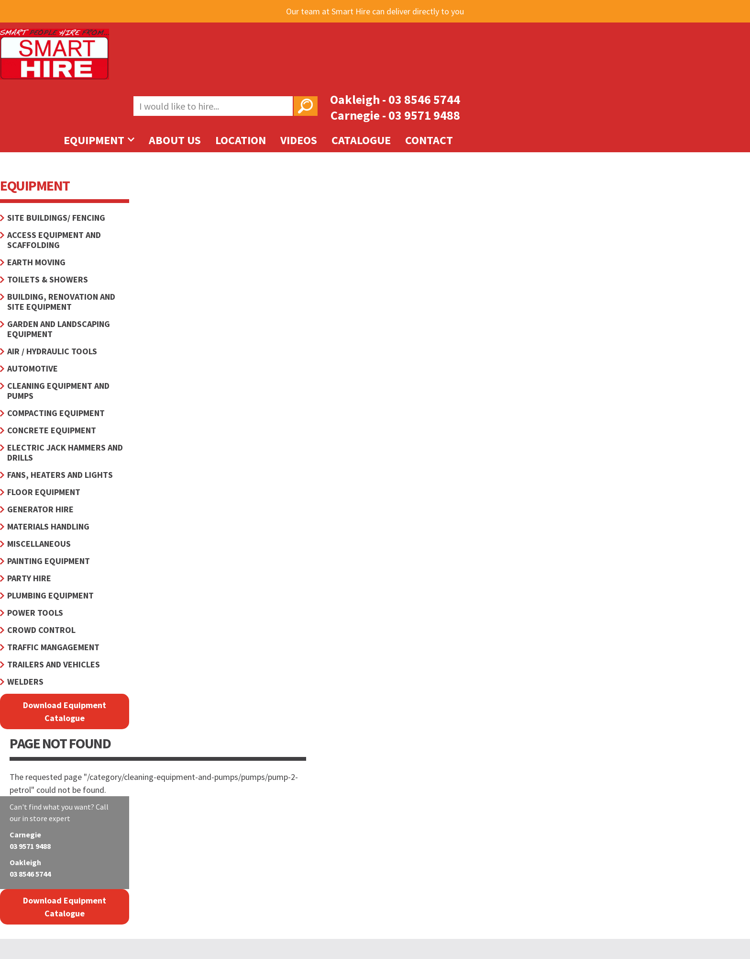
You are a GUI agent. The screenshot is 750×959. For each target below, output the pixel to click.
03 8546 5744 (424, 99)
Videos (298, 140)
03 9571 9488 (424, 115)
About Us (175, 140)
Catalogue (361, 140)
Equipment (99, 140)
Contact (429, 140)
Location (240, 140)
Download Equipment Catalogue (64, 711)
